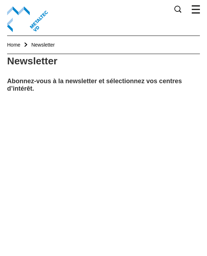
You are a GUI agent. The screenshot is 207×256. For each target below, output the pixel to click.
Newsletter (43, 45)
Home (13, 45)
